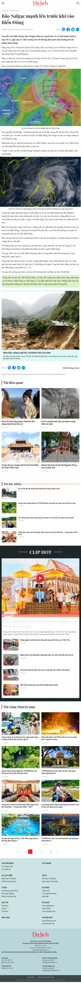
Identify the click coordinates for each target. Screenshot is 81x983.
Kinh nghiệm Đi (48, 907)
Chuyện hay (47, 918)
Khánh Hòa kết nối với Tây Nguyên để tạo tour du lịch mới (59, 466)
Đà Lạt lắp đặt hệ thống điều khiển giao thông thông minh (39, 489)
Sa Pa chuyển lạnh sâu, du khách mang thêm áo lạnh (58, 423)
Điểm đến (46, 892)
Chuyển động (14, 11)
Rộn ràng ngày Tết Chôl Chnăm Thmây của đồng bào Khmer (38, 624)
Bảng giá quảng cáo (46, 978)
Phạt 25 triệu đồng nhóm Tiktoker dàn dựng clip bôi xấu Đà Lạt (18, 423)
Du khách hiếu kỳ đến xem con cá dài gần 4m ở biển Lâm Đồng (44, 671)
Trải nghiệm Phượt (49, 895)
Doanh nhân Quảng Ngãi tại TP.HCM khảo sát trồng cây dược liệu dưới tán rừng (46, 504)
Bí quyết (46, 903)
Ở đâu (4, 889)
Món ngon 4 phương (50, 882)
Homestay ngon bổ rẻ (10, 892)
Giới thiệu (31, 978)
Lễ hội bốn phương (9, 882)
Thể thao (5, 912)
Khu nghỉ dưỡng (8, 895)
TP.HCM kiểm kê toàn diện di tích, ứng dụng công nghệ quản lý (58, 773)
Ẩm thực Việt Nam (49, 880)
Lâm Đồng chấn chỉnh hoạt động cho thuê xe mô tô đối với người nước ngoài (45, 518)
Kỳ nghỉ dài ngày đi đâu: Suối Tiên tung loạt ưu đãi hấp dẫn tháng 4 (20, 840)
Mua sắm (6, 918)
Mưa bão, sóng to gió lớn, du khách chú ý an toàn (27, 353)
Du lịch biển (7, 876)
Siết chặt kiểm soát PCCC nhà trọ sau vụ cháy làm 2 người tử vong (59, 739)
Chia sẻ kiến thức (48, 912)
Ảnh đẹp (45, 897)
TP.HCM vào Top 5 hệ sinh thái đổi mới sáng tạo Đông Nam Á (59, 840)
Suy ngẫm (46, 864)
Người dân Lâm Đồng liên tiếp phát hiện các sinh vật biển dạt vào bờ (46, 656)
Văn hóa (5, 907)
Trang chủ (5, 11)
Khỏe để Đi (46, 910)
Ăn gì (44, 876)
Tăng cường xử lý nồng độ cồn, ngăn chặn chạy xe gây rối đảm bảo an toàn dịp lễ (20, 739)
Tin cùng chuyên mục (19, 707)
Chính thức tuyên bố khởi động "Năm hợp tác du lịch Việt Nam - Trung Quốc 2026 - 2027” (48, 534)
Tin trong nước (7, 867)
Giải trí (5, 903)
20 (51, 853)
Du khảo (46, 889)
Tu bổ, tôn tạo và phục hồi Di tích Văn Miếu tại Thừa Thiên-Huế (20, 466)
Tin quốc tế (6, 870)
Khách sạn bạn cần (9, 897)
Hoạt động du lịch (49, 922)
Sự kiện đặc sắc (48, 924)
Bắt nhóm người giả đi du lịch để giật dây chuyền (39, 686)
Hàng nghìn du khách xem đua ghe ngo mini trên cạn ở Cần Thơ (45, 641)
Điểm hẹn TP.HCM (8, 880)
